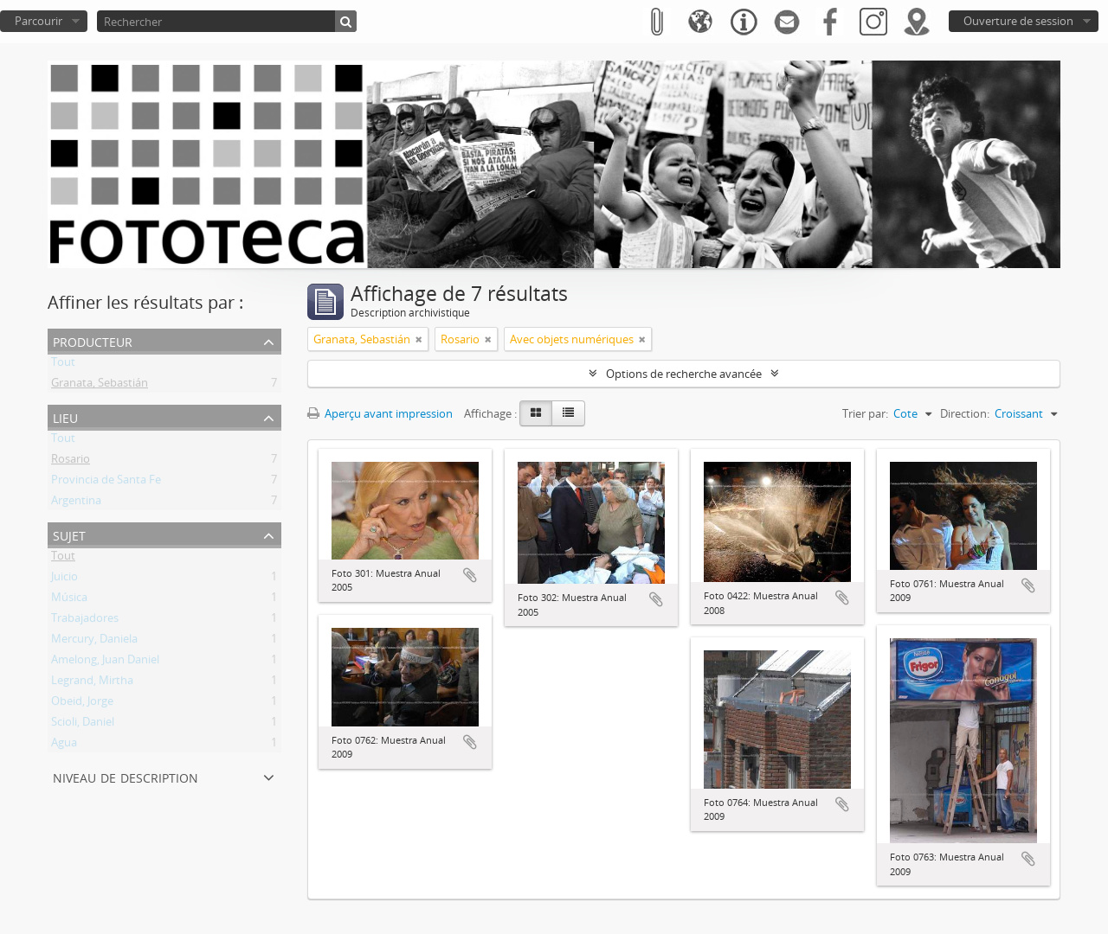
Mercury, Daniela (94, 641)
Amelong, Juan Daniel (105, 662)
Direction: (964, 413)
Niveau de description (125, 776)
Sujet (69, 534)
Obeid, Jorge (82, 704)
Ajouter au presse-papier (470, 575)
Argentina (76, 503)
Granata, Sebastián (99, 385)
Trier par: (865, 413)
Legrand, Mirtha (92, 683)
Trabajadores (85, 621)
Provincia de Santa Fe (106, 482)
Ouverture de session (1018, 21)
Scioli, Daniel (82, 724)
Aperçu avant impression (380, 413)
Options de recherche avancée (684, 373)
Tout (63, 365)
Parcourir (38, 21)
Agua (64, 745)
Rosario (70, 462)
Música (69, 600)
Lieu (65, 416)
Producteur (92, 340)
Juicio (64, 579)
